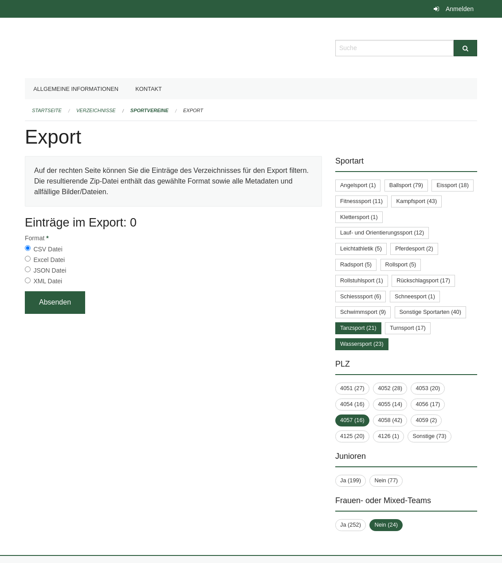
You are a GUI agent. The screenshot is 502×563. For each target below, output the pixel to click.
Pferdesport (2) (414, 248)
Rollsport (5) (400, 264)
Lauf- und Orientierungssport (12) (382, 232)
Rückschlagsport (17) (423, 280)
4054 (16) (352, 404)
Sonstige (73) (429, 436)
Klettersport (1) (359, 217)
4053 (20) (428, 388)
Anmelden (460, 8)
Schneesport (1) (415, 296)
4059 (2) (426, 420)
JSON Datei (49, 270)
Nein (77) (386, 480)
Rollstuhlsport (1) (361, 280)
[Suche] (465, 48)
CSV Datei (47, 249)
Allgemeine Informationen (75, 89)
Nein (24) (386, 524)
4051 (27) (352, 388)
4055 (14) (390, 404)
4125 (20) (352, 436)
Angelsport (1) (358, 185)
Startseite (47, 110)
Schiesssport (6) (360, 296)
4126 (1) (388, 436)
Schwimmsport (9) (363, 312)
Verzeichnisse (96, 110)
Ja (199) (350, 480)
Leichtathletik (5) (361, 248)
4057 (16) (352, 420)
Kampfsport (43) (416, 201)
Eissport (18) (452, 185)
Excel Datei (49, 259)
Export (193, 110)
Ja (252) (350, 524)
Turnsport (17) (408, 328)
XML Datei (47, 281)
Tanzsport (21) (358, 328)
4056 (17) (428, 404)
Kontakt (148, 89)
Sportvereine (149, 110)
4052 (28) (390, 388)
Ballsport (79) (406, 185)
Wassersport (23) (362, 343)
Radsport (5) (356, 264)
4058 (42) (390, 420)
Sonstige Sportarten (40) (430, 312)
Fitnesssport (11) (361, 201)
